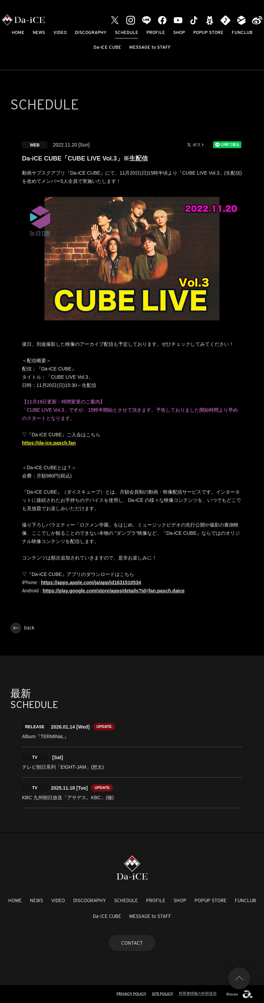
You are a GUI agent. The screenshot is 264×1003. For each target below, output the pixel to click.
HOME (18, 32)
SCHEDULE (126, 32)
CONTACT (132, 943)
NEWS (39, 32)
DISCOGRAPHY (91, 32)
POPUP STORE (208, 32)
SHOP (179, 32)
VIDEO (60, 32)
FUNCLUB (242, 32)
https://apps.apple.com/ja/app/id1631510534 (91, 582)
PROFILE (155, 32)
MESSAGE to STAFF (150, 47)
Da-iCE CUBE (107, 47)
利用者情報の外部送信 (198, 993)
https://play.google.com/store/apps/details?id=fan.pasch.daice (114, 590)
